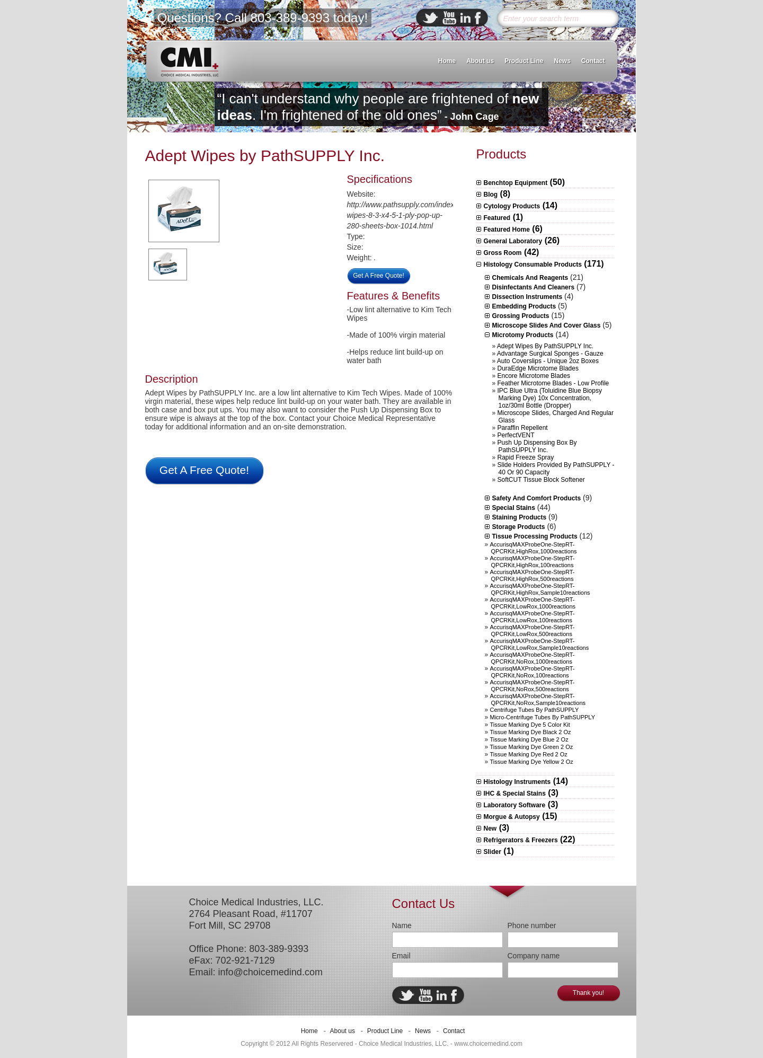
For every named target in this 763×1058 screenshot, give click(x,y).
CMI (189, 61)
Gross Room (503, 253)
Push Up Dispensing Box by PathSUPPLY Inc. (537, 446)
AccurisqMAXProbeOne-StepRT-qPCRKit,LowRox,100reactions (532, 616)
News (562, 61)
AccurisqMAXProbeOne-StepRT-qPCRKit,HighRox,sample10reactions (540, 589)
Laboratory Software (515, 805)
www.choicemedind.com (488, 1043)
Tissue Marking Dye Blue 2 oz (529, 739)
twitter (430, 17)
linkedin (465, 17)
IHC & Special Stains (515, 793)
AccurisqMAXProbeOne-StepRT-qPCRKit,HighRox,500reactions (532, 575)
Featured (497, 218)
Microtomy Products (523, 335)
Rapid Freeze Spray (526, 457)
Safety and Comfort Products (536, 498)
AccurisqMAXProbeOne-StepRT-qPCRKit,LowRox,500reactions (532, 630)
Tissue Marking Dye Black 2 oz (530, 732)
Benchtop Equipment (516, 183)
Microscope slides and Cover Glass (546, 325)
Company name (534, 955)
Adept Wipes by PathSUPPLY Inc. (265, 155)
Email (401, 955)
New (490, 828)
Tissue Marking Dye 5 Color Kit (530, 724)
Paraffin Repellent (523, 427)
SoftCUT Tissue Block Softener (541, 479)
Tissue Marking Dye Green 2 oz (531, 747)
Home (447, 61)
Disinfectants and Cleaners (533, 287)
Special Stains (513, 508)
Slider (492, 852)
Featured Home (507, 229)
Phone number (532, 925)
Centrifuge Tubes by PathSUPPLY (534, 710)
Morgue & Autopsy (512, 817)
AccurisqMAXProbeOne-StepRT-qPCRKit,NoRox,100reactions (532, 671)
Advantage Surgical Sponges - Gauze (550, 353)
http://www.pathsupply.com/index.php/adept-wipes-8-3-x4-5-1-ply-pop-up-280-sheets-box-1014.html (419, 215)
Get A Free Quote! (378, 275)
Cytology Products (512, 206)
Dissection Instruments (527, 297)
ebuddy (449, 17)
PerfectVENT (516, 435)
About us (480, 61)
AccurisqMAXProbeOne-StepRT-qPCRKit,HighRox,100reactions (532, 561)
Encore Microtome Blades (534, 376)
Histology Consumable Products (533, 264)
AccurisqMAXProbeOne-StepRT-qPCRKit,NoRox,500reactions (532, 685)
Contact (593, 61)
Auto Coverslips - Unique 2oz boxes (548, 361)
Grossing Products (520, 316)
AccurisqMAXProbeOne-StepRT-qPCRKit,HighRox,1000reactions (533, 547)
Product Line (523, 61)
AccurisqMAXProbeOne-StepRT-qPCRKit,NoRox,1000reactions (532, 658)
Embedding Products (524, 306)
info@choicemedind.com (270, 972)
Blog (491, 194)
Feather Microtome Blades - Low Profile (553, 383)
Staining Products (519, 517)
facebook (478, 17)
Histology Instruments (517, 782)
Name (402, 925)
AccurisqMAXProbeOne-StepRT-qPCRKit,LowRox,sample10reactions (539, 644)
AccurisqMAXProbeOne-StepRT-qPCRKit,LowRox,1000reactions (533, 603)
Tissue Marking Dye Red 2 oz (528, 754)
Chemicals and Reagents (530, 277)
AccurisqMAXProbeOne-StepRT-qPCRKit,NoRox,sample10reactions (538, 699)
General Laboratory (513, 241)
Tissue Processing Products (535, 536)
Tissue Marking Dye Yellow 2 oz (531, 762)
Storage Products (518, 527)
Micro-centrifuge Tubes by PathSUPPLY (543, 717)
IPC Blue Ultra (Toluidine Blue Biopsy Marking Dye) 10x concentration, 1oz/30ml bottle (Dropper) (550, 398)
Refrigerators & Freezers (521, 840)
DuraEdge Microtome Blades (538, 368)
